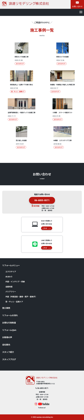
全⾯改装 (8, 286)
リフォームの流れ (10, 315)
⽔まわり (8, 276)
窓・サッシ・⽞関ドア (14, 301)
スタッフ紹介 (8, 351)
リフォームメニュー (11, 265)
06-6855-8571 (42, 201)
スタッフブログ (9, 359)
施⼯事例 (6, 307)
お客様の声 (7, 337)
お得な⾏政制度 (9, 322)
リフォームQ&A (9, 330)
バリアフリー (10, 291)
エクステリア (10, 271)
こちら (47, 228)
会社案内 (6, 344)
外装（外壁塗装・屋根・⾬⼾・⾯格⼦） (21, 296)
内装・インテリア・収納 (15, 281)
